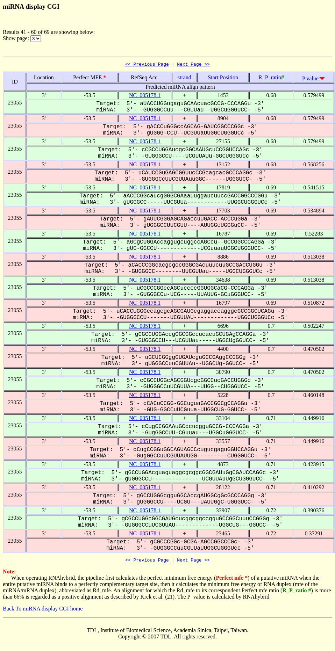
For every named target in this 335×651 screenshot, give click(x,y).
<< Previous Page (147, 65)
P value (310, 79)
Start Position (223, 78)
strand (184, 78)
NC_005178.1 (145, 96)
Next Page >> (193, 65)
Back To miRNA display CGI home (43, 611)
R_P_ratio (269, 78)
